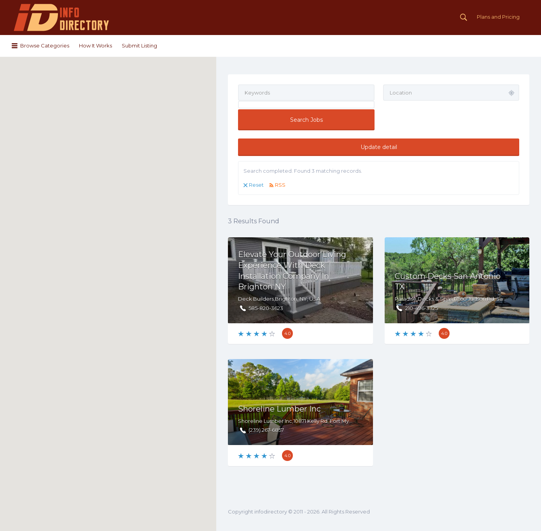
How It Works (95, 45)
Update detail (379, 147)
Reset (256, 185)
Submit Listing (139, 45)
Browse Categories (44, 45)
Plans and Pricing (498, 17)
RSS (280, 185)
